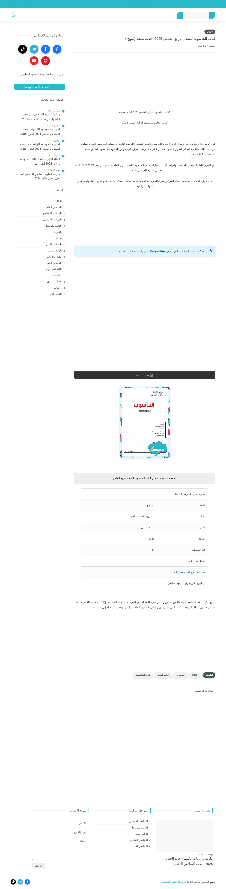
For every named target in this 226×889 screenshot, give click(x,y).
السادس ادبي (54, 263)
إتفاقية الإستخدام (160, 4)
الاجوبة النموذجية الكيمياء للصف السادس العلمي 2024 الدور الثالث (40, 132)
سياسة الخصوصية (205, 4)
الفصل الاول (55, 294)
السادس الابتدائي (121, 15)
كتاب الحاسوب (143, 675)
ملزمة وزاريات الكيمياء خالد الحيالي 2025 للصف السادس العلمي (188, 861)
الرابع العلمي (163, 675)
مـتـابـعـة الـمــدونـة (39, 87)
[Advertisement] (144, 83)
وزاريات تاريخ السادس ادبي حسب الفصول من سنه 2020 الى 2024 (40, 117)
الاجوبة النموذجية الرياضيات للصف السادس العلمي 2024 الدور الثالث (40, 146)
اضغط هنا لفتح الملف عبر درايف (189, 572)
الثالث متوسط (139, 15)
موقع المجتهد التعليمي (173, 882)
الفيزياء (57, 232)
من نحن (143, 4)
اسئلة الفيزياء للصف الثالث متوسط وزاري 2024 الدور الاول (39, 161)
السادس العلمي (53, 207)
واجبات (58, 287)
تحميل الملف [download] (144, 375)
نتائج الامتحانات (63, 15)
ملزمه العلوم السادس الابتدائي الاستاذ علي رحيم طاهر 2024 (38, 176)
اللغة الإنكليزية (54, 269)
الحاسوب (180, 675)
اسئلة (58, 238)
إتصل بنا (130, 4)
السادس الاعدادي (162, 15)
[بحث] (13, 15)
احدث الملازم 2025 (82, 15)
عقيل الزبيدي (54, 281)
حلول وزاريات (54, 256)
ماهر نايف (56, 275)
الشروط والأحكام (182, 4)
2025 (210, 31)
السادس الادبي (53, 244)
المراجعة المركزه (102, 15)
